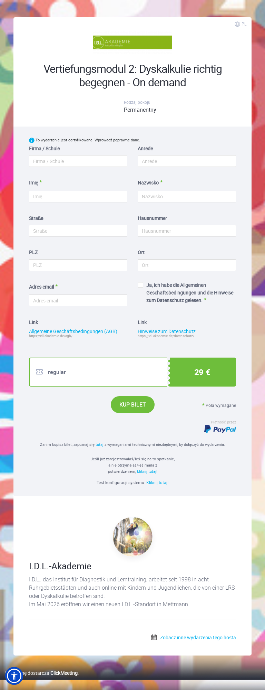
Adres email (41, 286)
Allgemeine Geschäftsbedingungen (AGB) (73, 331)
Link (33, 322)
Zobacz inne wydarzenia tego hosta (193, 637)
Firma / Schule (44, 148)
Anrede (145, 148)
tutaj (100, 444)
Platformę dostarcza (41, 673)
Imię (33, 182)
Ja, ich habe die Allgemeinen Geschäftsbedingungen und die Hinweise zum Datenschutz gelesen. (185, 293)
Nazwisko (148, 182)
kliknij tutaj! (147, 471)
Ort (141, 252)
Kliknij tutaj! (157, 482)
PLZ (33, 252)
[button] (14, 676)
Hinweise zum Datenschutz (167, 331)
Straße (36, 218)
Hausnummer (152, 218)
